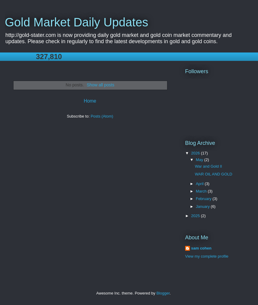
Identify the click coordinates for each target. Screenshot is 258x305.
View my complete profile (206, 256)
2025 (196, 216)
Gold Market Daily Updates (76, 22)
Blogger (163, 293)
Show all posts (100, 84)
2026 (196, 153)
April (200, 183)
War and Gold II (208, 166)
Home (90, 100)
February (204, 198)
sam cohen (201, 248)
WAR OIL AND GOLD (213, 174)
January (203, 206)
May (200, 159)
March (202, 191)
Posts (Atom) (102, 116)
